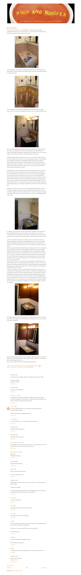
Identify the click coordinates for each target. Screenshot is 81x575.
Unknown (12, 406)
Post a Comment (10, 565)
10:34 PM (12, 517)
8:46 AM (12, 384)
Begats (21, 367)
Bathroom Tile (15, 367)
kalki (11, 537)
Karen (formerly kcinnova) (16, 442)
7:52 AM (12, 457)
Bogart (11, 505)
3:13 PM (12, 502)
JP (10, 548)
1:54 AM (12, 533)
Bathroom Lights (13, 559)
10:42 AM (13, 415)
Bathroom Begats (12, 28)
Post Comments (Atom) (17, 570)
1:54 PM (12, 544)
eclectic (12, 497)
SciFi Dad (12, 419)
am (11, 521)
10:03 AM (13, 465)
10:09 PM (12, 439)
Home (27, 567)
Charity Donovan (14, 395)
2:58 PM (12, 494)
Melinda (12, 469)
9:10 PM (12, 552)
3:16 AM (12, 562)
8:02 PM (12, 509)
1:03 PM (12, 476)
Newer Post (9, 567)
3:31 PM (12, 431)
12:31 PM (12, 423)
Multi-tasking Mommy (15, 452)
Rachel (11, 513)
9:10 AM (12, 391)
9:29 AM (12, 402)
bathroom (20, 30)
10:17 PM (12, 448)
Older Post (44, 567)
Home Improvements (28, 367)
